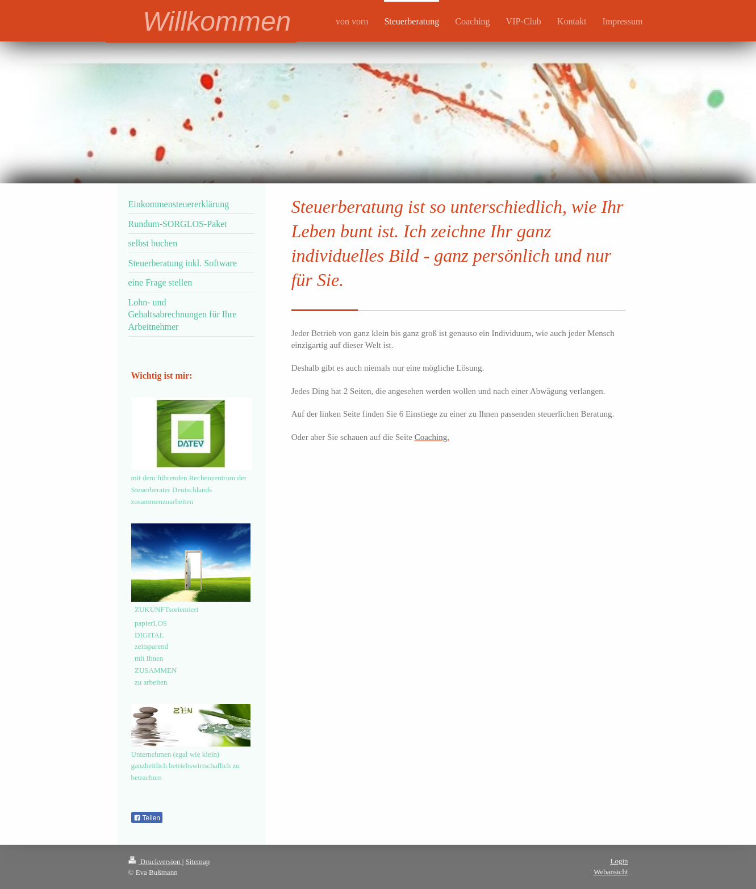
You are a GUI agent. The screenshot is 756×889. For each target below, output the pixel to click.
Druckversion (155, 861)
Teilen (146, 818)
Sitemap (198, 861)
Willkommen (217, 21)
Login (619, 861)
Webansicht (611, 871)
